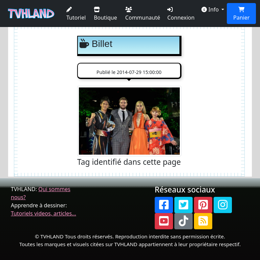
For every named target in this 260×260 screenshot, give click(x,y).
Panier (241, 14)
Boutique (105, 14)
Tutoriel (76, 14)
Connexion (180, 14)
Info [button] (210, 9)
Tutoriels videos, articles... (43, 213)
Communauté (142, 14)
